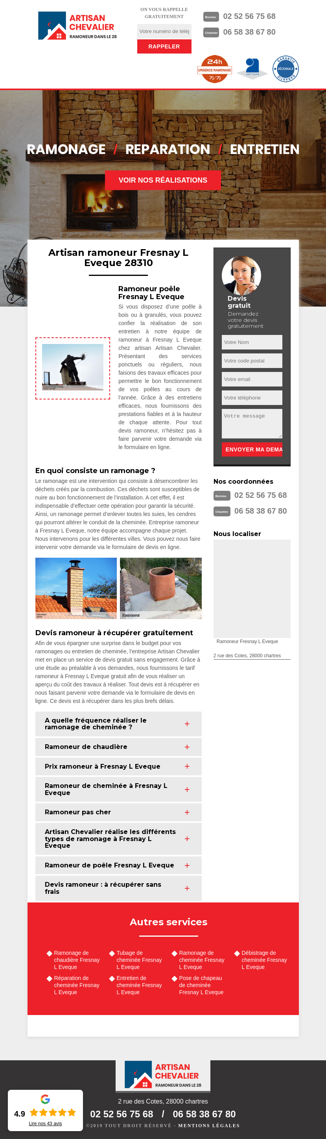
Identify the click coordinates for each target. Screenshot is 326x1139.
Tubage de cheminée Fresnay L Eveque (139, 960)
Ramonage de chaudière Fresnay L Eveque (77, 960)
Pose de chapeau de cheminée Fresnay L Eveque (201, 985)
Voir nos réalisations (163, 180)
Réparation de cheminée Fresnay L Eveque (76, 985)
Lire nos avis (45, 1123)
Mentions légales (209, 1125)
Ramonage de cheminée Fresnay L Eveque (202, 960)
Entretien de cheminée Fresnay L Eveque (139, 985)
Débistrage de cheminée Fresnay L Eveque (264, 960)
